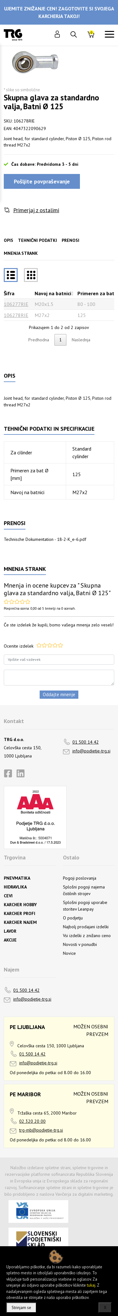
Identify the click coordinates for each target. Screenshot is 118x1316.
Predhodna (38, 340)
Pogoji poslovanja (79, 878)
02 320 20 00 (32, 1121)
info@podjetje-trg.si (91, 751)
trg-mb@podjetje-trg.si (41, 1130)
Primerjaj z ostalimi (36, 210)
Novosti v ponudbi (80, 944)
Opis (8, 240)
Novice (69, 953)
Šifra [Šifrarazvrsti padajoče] (9, 293)
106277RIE (16, 304)
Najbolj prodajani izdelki (86, 927)
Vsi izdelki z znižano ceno (87, 935)
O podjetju (73, 918)
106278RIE (16, 315)
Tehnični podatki (37, 240)
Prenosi (70, 240)
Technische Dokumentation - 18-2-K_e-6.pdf (45, 539)
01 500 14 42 (85, 742)
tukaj (91, 1285)
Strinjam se (21, 1307)
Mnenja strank (21, 253)
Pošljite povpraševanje (42, 181)
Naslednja (81, 340)
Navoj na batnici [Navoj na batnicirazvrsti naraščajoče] (53, 293)
